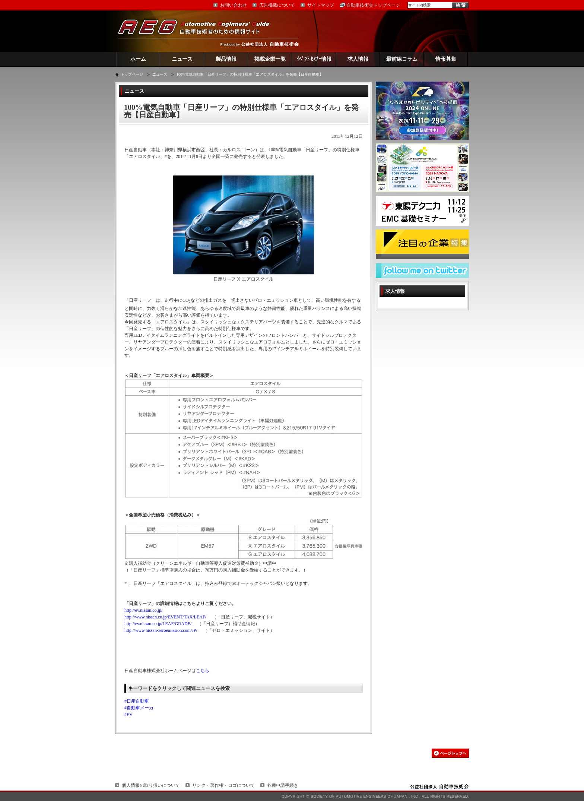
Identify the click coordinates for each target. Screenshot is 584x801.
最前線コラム (402, 59)
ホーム (138, 59)
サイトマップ (320, 5)
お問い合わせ (233, 5)
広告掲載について (277, 5)
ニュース (182, 59)
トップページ (132, 74)
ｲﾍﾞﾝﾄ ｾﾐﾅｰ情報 (314, 59)
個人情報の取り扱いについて (151, 785)
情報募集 (445, 59)
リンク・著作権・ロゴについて (223, 785)
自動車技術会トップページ (373, 5)
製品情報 (226, 59)
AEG (198, 31)
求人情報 (357, 59)
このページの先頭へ (450, 753)
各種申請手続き (282, 785)
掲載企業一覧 (270, 59)
